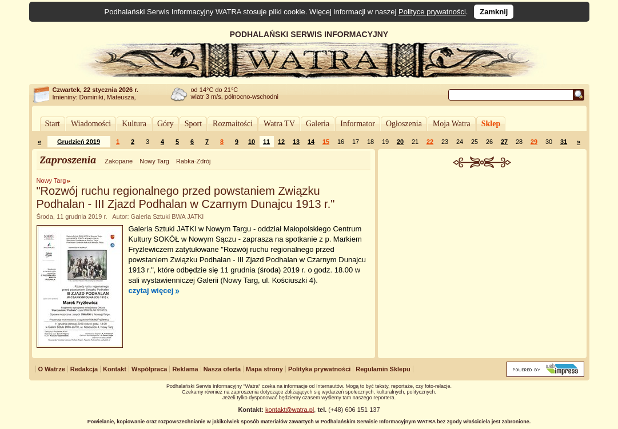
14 (311, 141)
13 (296, 141)
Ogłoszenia (404, 123)
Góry (165, 123)
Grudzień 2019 (78, 141)
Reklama (185, 369)
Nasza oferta (222, 369)
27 (504, 141)
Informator (357, 123)
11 (266, 141)
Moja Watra (452, 123)
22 (429, 141)
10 (251, 141)
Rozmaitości (233, 123)
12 (281, 141)
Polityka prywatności (319, 369)
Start (52, 123)
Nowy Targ (154, 161)
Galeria (317, 123)
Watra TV (279, 123)
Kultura (134, 123)
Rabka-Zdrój (193, 161)
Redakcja (84, 369)
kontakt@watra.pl (289, 409)
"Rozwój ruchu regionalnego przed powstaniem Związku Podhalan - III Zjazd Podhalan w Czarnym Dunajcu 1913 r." (186, 197)
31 (563, 141)
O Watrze (51, 369)
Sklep (490, 123)
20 (400, 141)
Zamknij (494, 11)
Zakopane (119, 161)
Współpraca (149, 369)
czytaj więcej (151, 290)
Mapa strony (264, 369)
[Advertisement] (482, 254)
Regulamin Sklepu (383, 369)
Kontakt (114, 369)
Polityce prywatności (432, 11)
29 (534, 141)
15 (325, 141)
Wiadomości (91, 123)
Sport (193, 123)
